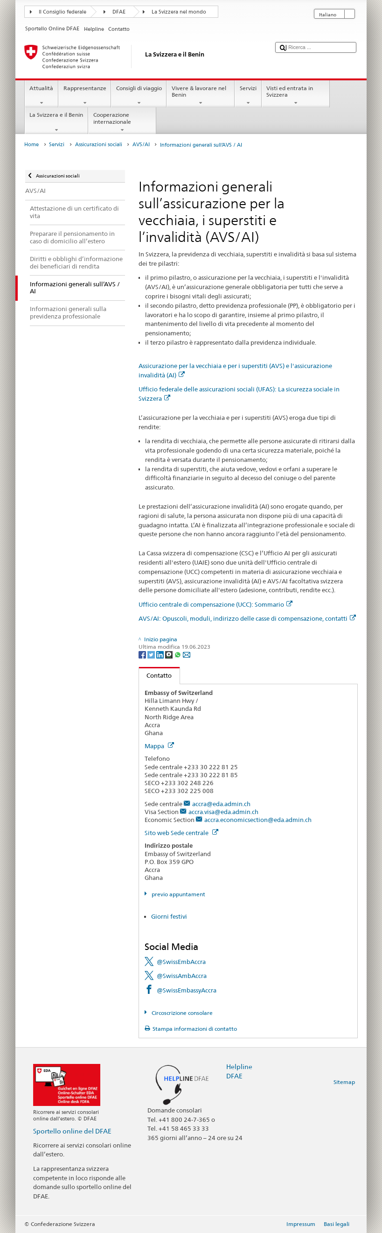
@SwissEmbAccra (181, 961)
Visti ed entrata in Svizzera (295, 96)
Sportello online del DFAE (72, 1131)
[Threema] (169, 654)
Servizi (248, 96)
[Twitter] (151, 654)
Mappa (159, 746)
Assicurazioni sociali (98, 145)
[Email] (186, 654)
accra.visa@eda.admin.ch (223, 811)
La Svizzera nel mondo (179, 12)
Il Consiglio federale (62, 12)
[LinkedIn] (160, 654)
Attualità (41, 96)
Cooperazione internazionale (122, 122)
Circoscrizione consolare (181, 1012)
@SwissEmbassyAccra (186, 990)
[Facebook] (143, 654)
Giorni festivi (169, 916)
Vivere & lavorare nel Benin (200, 96)
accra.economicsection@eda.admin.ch (258, 819)
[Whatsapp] (178, 654)
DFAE (118, 12)
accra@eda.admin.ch (221, 804)
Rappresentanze (85, 96)
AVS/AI (141, 145)
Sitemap (344, 1081)
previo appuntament (177, 894)
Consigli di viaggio (138, 96)
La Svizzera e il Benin (56, 122)
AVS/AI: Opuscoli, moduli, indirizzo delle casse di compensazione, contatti (247, 618)
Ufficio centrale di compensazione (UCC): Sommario (215, 604)
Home (31, 145)
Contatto (155, 675)
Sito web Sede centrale (181, 832)
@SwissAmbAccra (182, 975)
